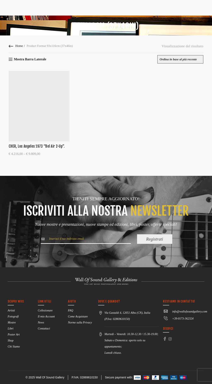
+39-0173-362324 (178, 318)
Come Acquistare (78, 316)
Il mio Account (46, 316)
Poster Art (14, 334)
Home (19, 45)
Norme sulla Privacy (80, 322)
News (41, 322)
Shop (10, 340)
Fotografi (13, 316)
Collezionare (45, 310)
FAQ (70, 310)
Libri (10, 328)
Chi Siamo (14, 346)
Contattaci (44, 328)
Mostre (12, 322)
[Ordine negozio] (180, 59)
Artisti (11, 310)
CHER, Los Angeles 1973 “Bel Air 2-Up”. (37, 146)
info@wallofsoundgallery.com (185, 311)
